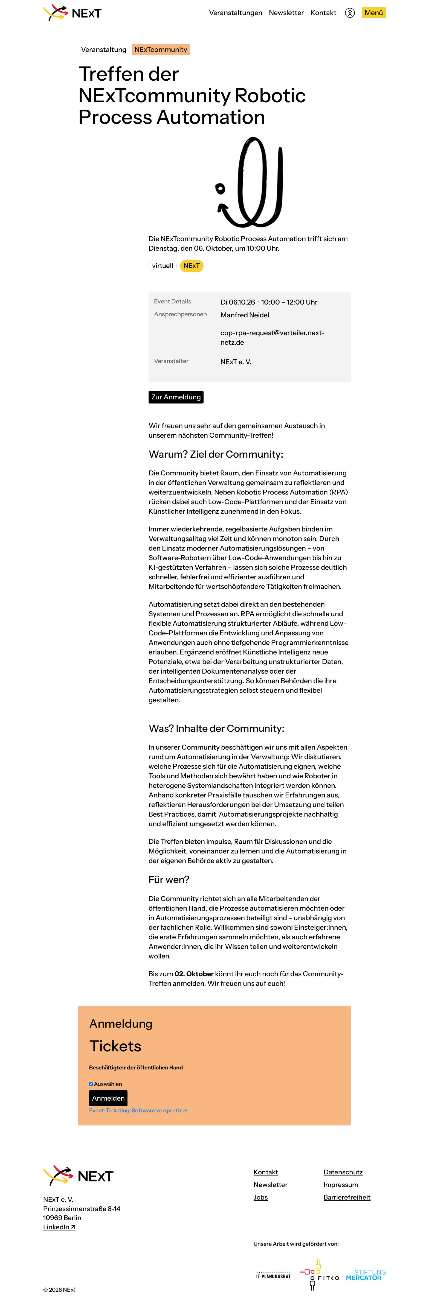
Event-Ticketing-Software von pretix (135, 1110)
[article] (214, 1076)
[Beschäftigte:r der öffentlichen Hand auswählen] (91, 1084)
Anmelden (108, 1098)
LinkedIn (56, 1227)
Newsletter (286, 12)
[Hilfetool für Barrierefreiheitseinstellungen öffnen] (350, 13)
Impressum (341, 1185)
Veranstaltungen (235, 12)
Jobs (261, 1197)
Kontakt (324, 12)
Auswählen (105, 1084)
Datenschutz (343, 1172)
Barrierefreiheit (347, 1197)
